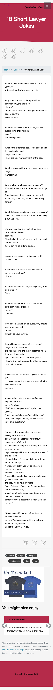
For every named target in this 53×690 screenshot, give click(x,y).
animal (11, 555)
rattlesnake (15, 561)
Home (7, 69)
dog (27, 561)
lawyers (32, 555)
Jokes (17, 69)
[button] (4, 625)
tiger (21, 555)
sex (36, 561)
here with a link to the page (13, 650)
